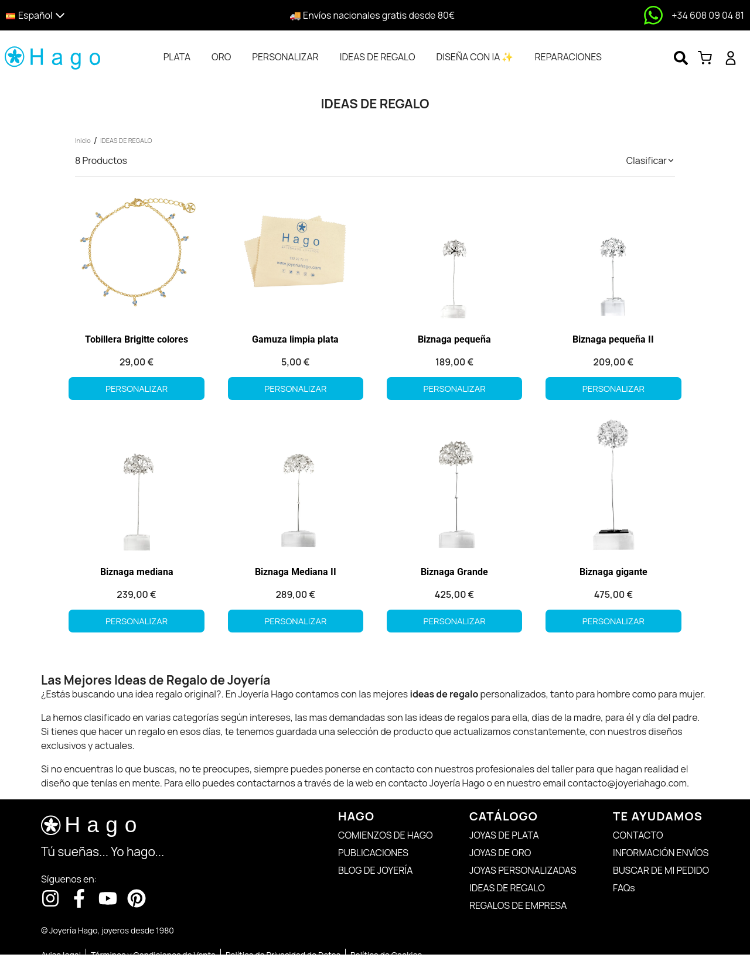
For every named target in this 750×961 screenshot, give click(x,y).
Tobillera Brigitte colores (136, 339)
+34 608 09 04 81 (707, 15)
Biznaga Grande (454, 571)
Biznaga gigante (613, 571)
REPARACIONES (567, 56)
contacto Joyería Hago (436, 783)
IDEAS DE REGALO (377, 56)
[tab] (176, 57)
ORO (221, 56)
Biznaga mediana (136, 571)
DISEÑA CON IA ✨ (474, 56)
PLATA (176, 56)
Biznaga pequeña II (613, 339)
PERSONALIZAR (285, 56)
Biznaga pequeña (454, 339)
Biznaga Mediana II (295, 571)
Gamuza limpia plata (295, 339)
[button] (95, 15)
